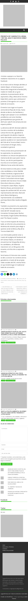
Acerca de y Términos (8, 547)
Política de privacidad (8, 550)
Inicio (4, 545)
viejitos (2, 282)
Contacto (5, 548)
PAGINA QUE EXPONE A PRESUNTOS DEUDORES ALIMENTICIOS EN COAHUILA (17, 493)
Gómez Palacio (11, 280)
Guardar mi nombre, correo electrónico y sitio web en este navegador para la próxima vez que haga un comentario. (13, 458)
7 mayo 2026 (4, 329)
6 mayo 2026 (4, 371)
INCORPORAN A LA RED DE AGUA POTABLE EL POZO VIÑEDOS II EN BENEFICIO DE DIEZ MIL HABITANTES (7, 290)
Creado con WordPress (7, 596)
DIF (23, 278)
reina (23, 280)
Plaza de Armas (18, 280)
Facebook (4, 500)
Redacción (12, 43)
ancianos (20, 278)
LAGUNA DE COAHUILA (10, 380)
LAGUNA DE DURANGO (11, 278)
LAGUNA (4, 278)
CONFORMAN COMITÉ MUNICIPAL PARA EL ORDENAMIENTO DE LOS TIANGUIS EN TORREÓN (21, 290)
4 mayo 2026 (4, 409)
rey (25, 280)
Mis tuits (3, 512)
